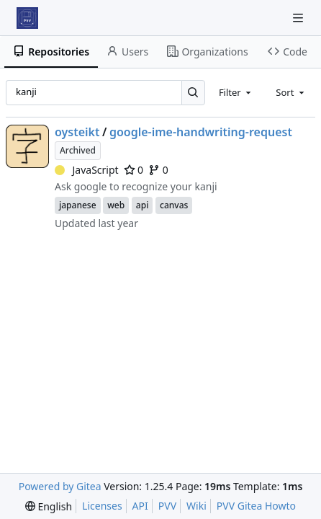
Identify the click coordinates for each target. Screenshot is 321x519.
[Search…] (193, 92)
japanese (77, 205)
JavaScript (87, 170)
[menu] (48, 506)
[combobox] (236, 92)
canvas (174, 205)
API (140, 506)
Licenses (102, 506)
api (142, 205)
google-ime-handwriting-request (200, 132)
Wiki (196, 506)
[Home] (27, 18)
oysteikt (77, 132)
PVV (167, 506)
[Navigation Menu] (299, 18)
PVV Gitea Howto (256, 506)
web (116, 205)
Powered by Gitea (60, 486)
